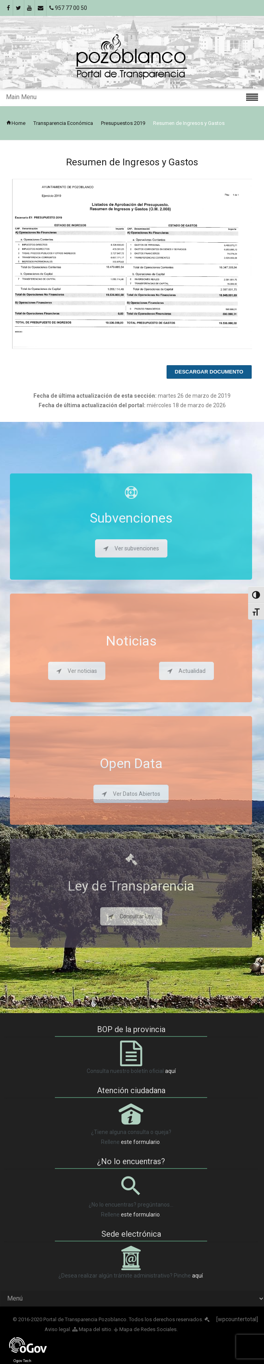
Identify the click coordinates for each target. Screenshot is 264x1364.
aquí (170, 1071)
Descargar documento (209, 372)
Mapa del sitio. (92, 1329)
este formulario (140, 1142)
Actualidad (186, 671)
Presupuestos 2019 (123, 123)
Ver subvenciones (131, 548)
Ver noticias (76, 671)
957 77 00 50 (68, 8)
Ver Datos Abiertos (131, 794)
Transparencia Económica (63, 123)
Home (15, 123)
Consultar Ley (131, 916)
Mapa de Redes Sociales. (146, 1329)
